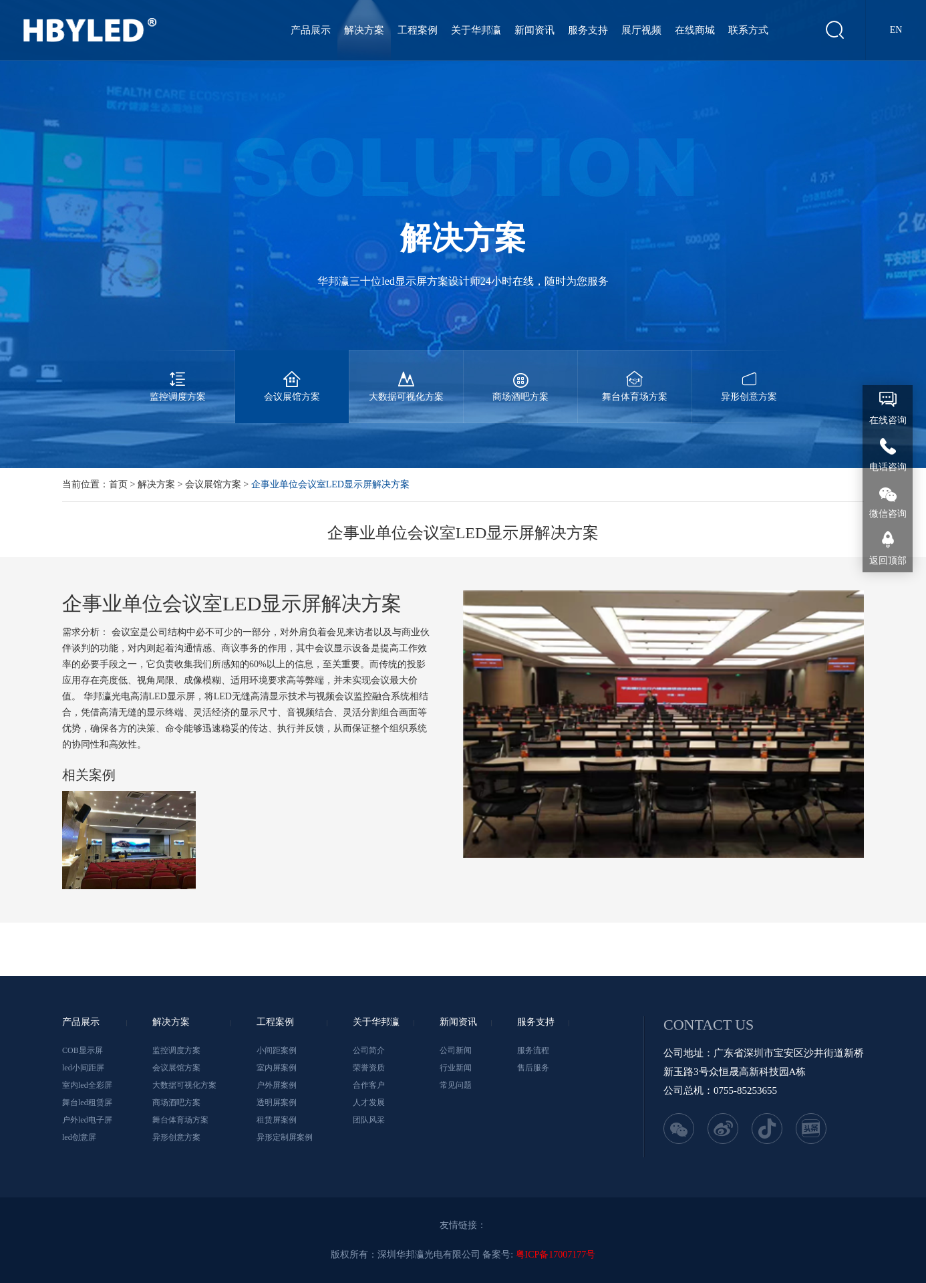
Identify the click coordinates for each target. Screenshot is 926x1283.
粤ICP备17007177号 (556, 1255)
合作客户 (369, 1085)
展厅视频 (641, 30)
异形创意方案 (749, 376)
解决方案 (364, 30)
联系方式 (748, 30)
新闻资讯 (534, 30)
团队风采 (369, 1120)
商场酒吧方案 (520, 376)
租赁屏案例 (277, 1120)
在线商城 (695, 30)
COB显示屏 (82, 1050)
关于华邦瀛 (476, 30)
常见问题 (456, 1085)
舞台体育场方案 (634, 376)
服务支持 (588, 30)
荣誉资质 (369, 1067)
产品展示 (311, 30)
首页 (118, 484)
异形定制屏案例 (285, 1137)
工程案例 (418, 30)
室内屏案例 (277, 1067)
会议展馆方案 (292, 376)
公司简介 (369, 1050)
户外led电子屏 (87, 1120)
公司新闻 (456, 1050)
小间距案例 (277, 1050)
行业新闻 (456, 1067)
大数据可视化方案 (406, 376)
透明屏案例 (277, 1102)
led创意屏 (79, 1137)
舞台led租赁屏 (87, 1102)
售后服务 (533, 1067)
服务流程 (533, 1050)
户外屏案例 (277, 1085)
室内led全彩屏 (87, 1085)
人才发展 (369, 1102)
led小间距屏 (83, 1067)
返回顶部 (888, 561)
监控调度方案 (178, 376)
